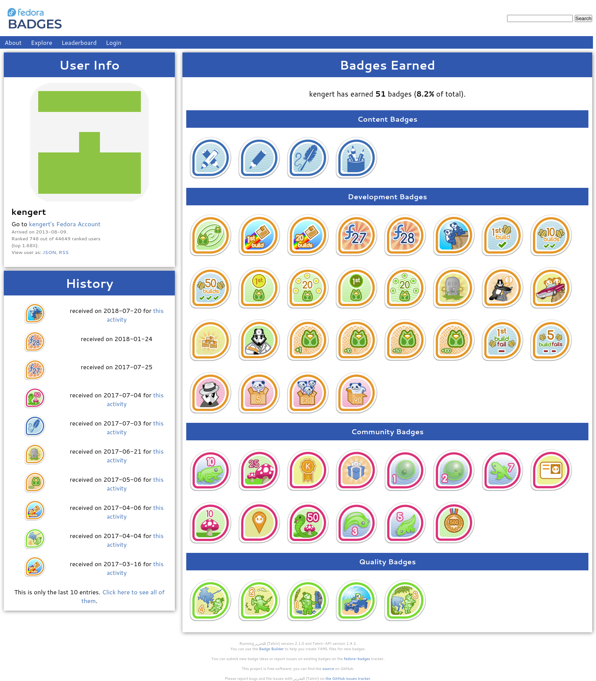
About (13, 42)
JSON (49, 252)
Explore (41, 42)
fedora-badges (357, 658)
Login (114, 42)
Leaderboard (79, 42)
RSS (64, 252)
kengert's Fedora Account (64, 223)
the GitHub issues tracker (347, 678)
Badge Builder (271, 648)
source (328, 668)
